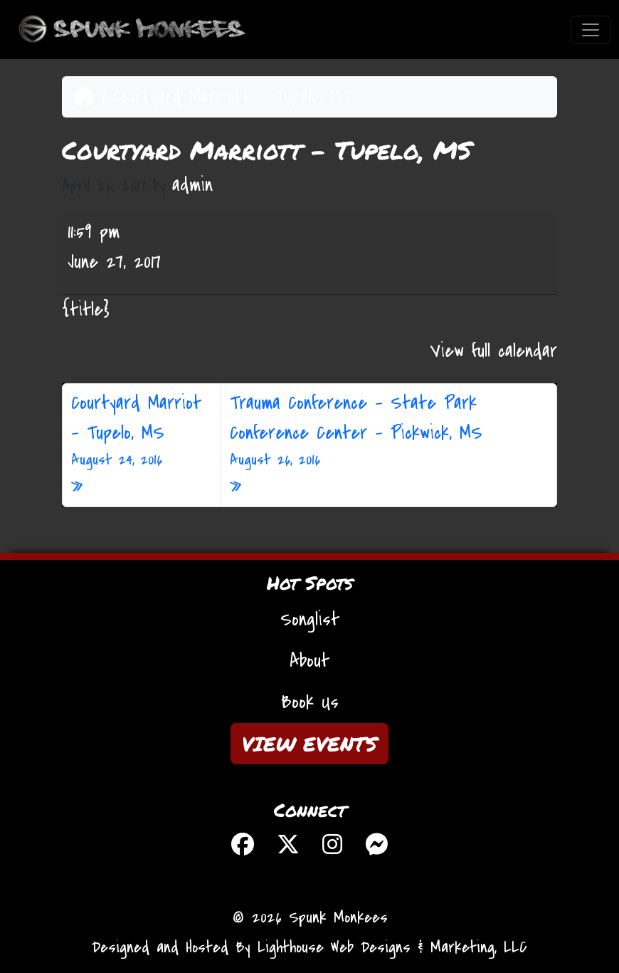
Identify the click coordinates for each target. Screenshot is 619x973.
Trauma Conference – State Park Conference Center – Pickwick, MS (389, 431)
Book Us (310, 702)
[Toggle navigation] (590, 30)
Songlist (309, 619)
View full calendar (493, 351)
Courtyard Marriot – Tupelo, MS (141, 431)
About (309, 661)
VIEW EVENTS (309, 743)
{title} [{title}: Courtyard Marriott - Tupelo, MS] (86, 309)
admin (192, 185)
